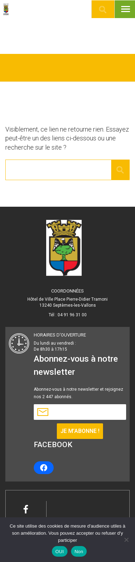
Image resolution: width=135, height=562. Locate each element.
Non (79, 551)
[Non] (126, 539)
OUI (59, 551)
